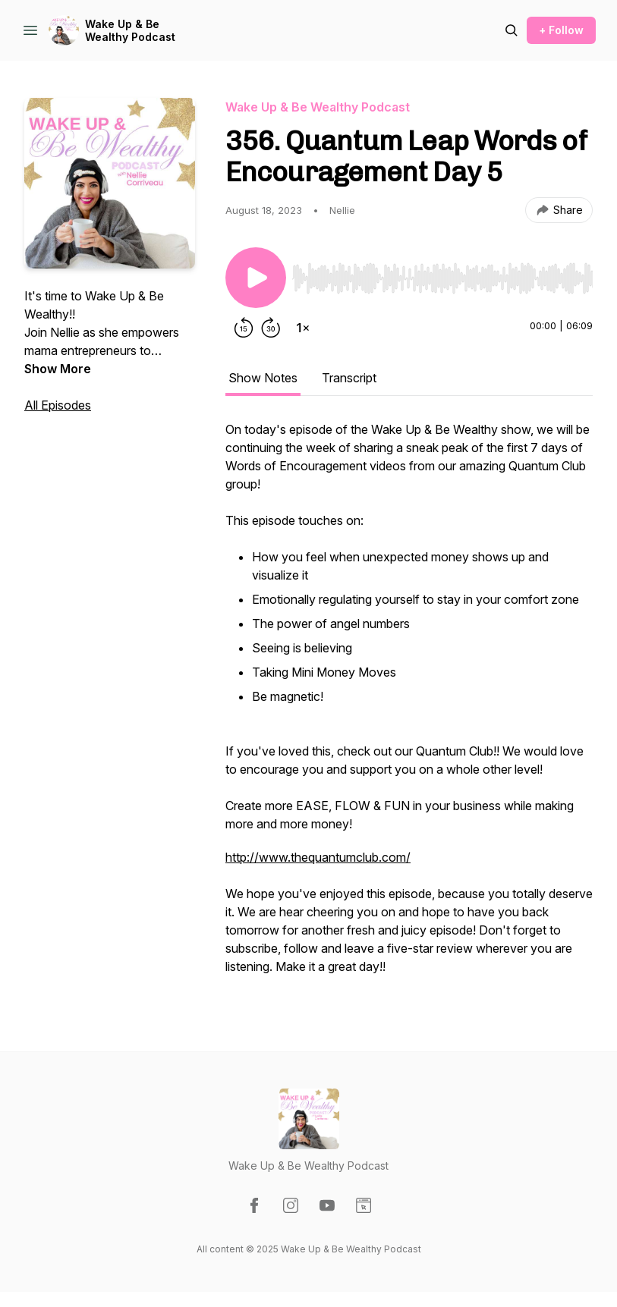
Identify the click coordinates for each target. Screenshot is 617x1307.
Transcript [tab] (349, 377)
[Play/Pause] (255, 277)
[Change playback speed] (303, 327)
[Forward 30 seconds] (271, 327)
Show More (57, 368)
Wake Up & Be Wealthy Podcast (130, 30)
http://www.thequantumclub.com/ (318, 857)
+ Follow (561, 30)
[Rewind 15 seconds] (243, 327)
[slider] (442, 278)
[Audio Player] (442, 273)
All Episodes (57, 405)
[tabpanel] (409, 705)
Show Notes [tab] (262, 377)
